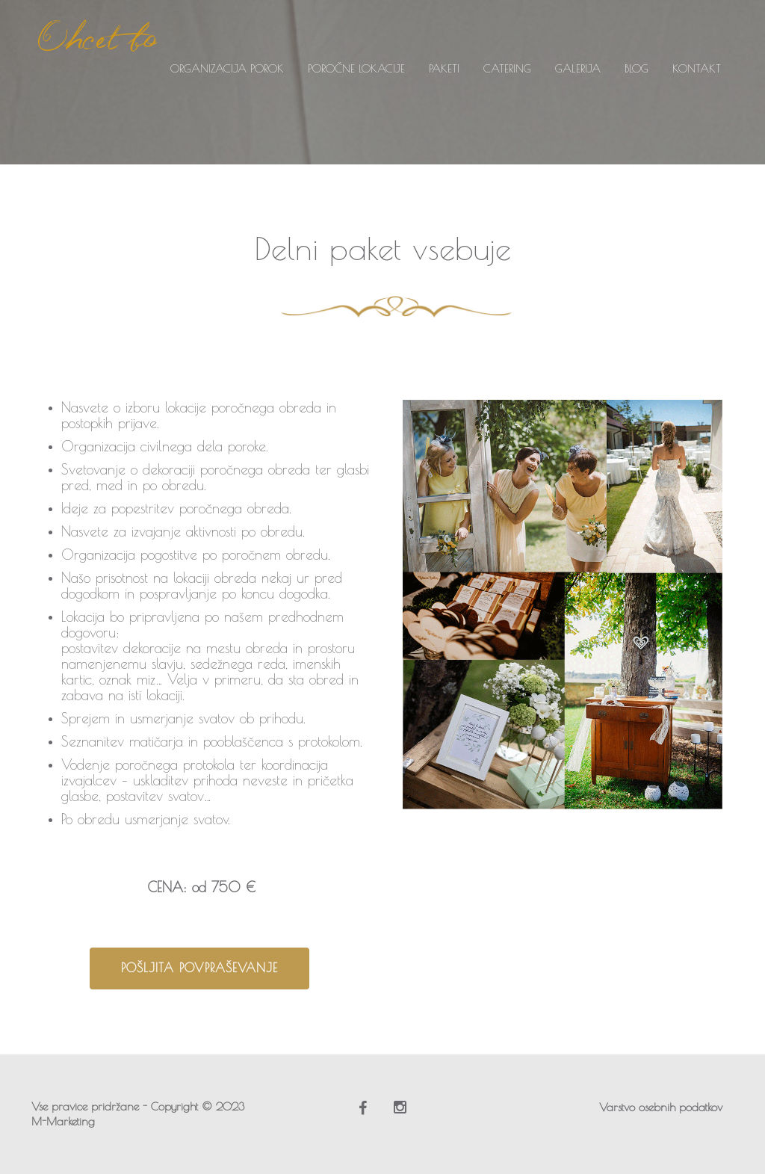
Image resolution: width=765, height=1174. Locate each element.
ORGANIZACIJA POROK (227, 68)
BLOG (636, 68)
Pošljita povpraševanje (199, 967)
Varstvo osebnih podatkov (660, 1107)
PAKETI (444, 68)
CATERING (507, 68)
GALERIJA (578, 68)
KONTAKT (696, 68)
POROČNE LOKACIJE (356, 68)
